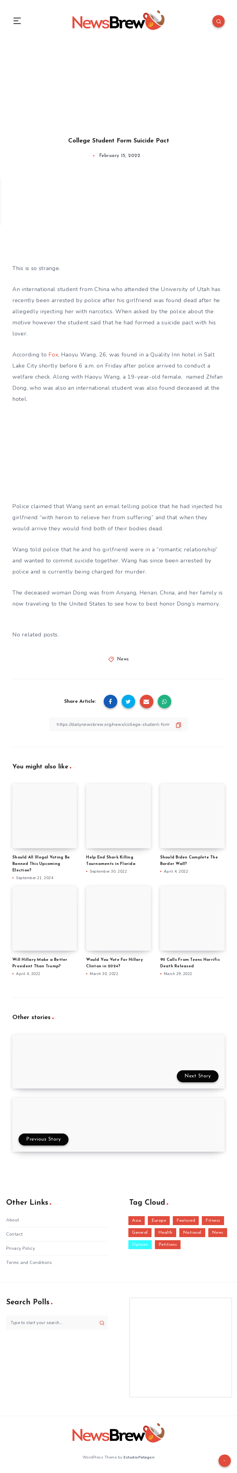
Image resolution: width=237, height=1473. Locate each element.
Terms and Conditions (29, 1262)
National (192, 1232)
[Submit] (102, 1322)
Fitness (213, 1220)
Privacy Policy (20, 1248)
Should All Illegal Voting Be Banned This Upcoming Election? (41, 863)
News (123, 659)
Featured (186, 1220)
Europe (159, 1220)
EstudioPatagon (138, 1457)
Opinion (140, 1244)
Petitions (168, 1244)
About (12, 1220)
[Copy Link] (118, 724)
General (140, 1232)
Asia (136, 1220)
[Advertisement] (118, 82)
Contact (14, 1234)
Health (165, 1232)
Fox (53, 354)
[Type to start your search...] (57, 1323)
